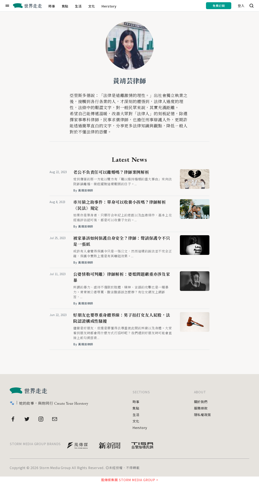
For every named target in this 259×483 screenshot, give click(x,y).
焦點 (65, 6)
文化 (91, 6)
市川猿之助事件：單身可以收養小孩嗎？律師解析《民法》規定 (119, 205)
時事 (51, 6)
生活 (78, 6)
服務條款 (201, 408)
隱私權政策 (202, 414)
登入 (241, 5)
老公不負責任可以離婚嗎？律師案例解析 (111, 172)
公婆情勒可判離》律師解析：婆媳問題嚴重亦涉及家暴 (121, 277)
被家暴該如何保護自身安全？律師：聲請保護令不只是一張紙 (121, 241)
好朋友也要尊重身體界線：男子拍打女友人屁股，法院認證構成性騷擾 (121, 318)
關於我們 (201, 401)
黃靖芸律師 (129, 81)
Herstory (108, 6)
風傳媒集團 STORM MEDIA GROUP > (129, 479)
